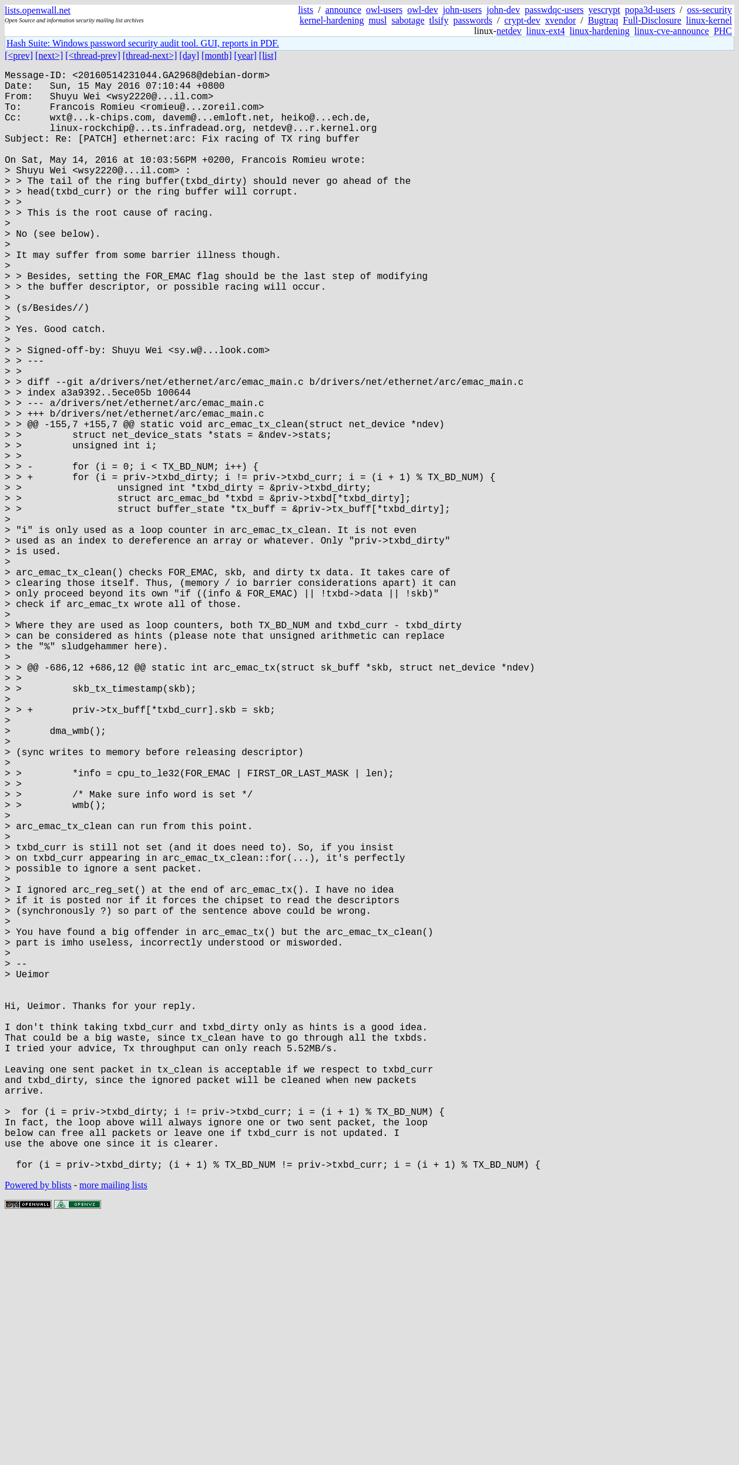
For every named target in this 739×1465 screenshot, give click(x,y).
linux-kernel (709, 20)
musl (377, 20)
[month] (216, 56)
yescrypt (604, 10)
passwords (472, 20)
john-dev (503, 10)
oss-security (709, 10)
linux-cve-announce (671, 31)
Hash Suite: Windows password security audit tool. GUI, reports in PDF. (142, 43)
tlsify (438, 20)
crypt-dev (522, 20)
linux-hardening (600, 31)
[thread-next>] (150, 56)
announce (343, 10)
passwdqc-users (554, 10)
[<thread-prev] (92, 56)
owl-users (384, 10)
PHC (723, 31)
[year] (245, 56)
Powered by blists (38, 1429)
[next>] (49, 56)
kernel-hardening (332, 20)
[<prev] (19, 56)
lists (305, 10)
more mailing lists (113, 1429)
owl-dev (422, 10)
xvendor (560, 20)
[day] (189, 56)
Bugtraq (603, 20)
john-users (462, 10)
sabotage (408, 20)
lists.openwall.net (37, 10)
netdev (509, 31)
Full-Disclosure (652, 20)
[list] (268, 56)
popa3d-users (650, 10)
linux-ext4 (545, 31)
